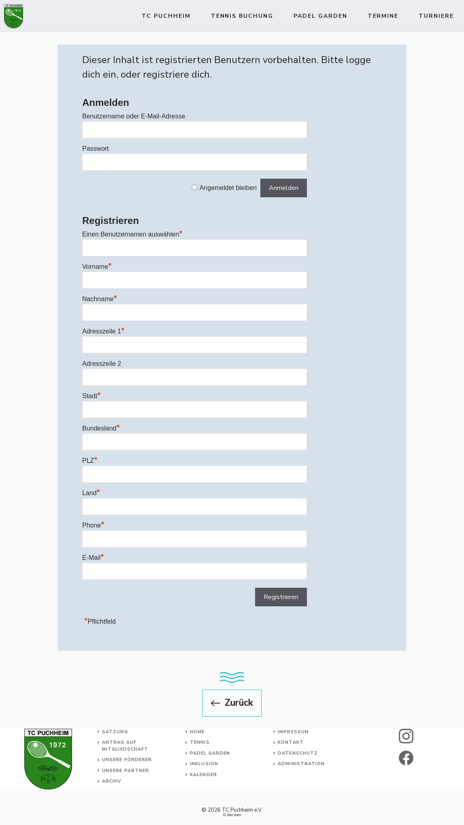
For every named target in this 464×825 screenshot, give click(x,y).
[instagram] (406, 736)
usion (209, 764)
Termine (383, 16)
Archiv (112, 781)
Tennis (200, 742)
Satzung (115, 732)
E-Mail (93, 557)
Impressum (293, 732)
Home (197, 732)
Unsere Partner (125, 771)
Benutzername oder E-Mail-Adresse (133, 116)
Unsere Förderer (127, 760)
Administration (301, 764)
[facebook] (406, 758)
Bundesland (101, 428)
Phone (93, 525)
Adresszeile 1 (103, 331)
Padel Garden (320, 16)
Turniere (436, 16)
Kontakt (291, 742)
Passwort (95, 148)
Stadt (91, 395)
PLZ (90, 460)
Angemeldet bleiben (228, 187)
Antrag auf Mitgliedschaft (125, 745)
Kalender (203, 775)
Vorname (97, 266)
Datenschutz (298, 753)
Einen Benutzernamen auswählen (132, 234)
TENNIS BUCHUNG (242, 16)
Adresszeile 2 (101, 363)
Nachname (99, 298)
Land (91, 493)
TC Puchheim (166, 16)
